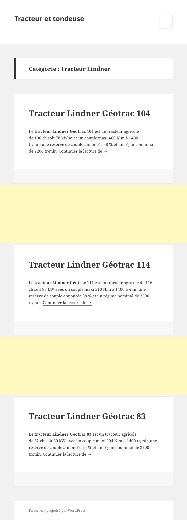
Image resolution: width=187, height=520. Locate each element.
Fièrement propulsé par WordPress (57, 510)
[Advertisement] (93, 214)
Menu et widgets (166, 28)
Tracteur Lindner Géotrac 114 (89, 264)
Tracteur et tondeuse (49, 18)
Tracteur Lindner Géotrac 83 (87, 415)
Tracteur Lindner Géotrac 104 (89, 113)
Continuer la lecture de (83, 151)
